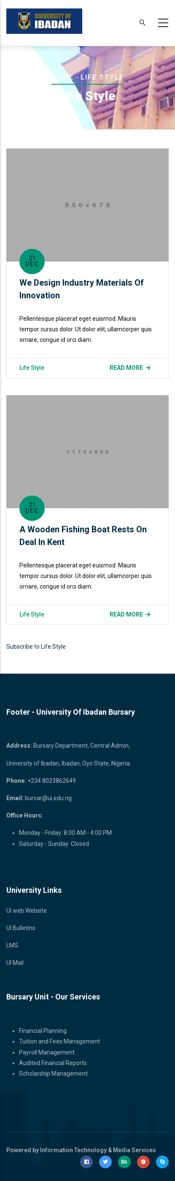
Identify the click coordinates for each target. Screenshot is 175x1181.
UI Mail (15, 962)
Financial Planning (43, 1030)
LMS (12, 945)
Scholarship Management (53, 1073)
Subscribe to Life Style (36, 646)
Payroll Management (47, 1052)
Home (62, 77)
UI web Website (26, 910)
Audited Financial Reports (53, 1063)
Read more (126, 367)
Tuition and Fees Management (59, 1041)
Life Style (31, 367)
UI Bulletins (20, 928)
